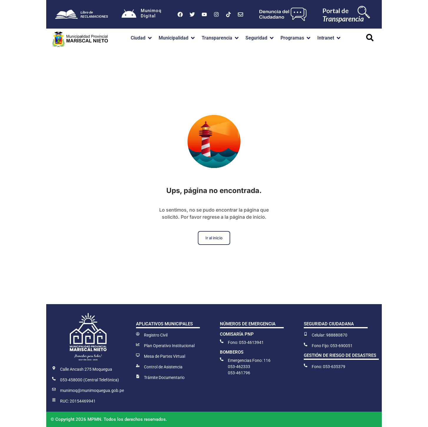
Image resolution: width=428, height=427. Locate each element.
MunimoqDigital (151, 13)
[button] (142, 38)
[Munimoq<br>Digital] (129, 14)
